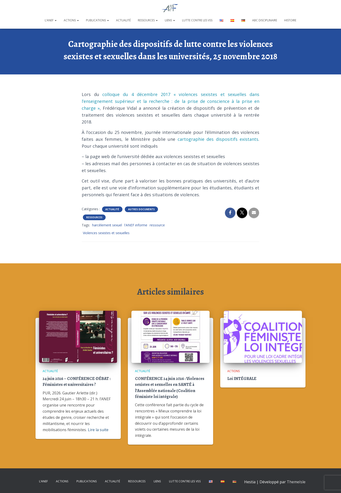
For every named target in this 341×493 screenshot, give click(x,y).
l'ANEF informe (135, 225)
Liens (170, 20)
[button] (55, 20)
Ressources (148, 20)
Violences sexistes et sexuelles (106, 233)
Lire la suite (98, 429)
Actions (71, 20)
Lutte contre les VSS (197, 20)
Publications (97, 20)
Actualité (123, 20)
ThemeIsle (296, 481)
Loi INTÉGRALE (241, 378)
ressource (157, 225)
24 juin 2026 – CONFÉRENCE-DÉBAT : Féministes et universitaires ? (77, 381)
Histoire (290, 20)
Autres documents (141, 209)
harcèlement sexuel (107, 225)
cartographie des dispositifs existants (218, 139)
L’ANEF (51, 20)
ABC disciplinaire (264, 20)
